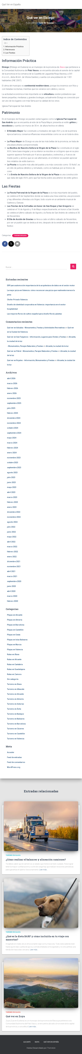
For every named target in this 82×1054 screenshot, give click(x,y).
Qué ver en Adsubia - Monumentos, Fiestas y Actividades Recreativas (36, 328)
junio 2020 (11, 586)
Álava (62, 67)
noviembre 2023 (14, 458)
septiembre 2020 (14, 581)
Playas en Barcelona (15, 625)
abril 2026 (11, 378)
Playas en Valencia (15, 650)
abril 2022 (11, 542)
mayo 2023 (11, 487)
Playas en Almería (14, 620)
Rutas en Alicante (14, 659)
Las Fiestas (10, 53)
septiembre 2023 (14, 467)
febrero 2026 (12, 388)
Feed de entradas (14, 757)
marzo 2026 (12, 383)
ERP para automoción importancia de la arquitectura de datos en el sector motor (41, 285)
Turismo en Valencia (15, 739)
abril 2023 (11, 492)
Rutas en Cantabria (15, 664)
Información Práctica (14, 47)
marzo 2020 (12, 596)
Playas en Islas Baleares (17, 640)
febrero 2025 (12, 413)
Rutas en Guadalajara (16, 669)
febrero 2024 (12, 448)
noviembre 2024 (14, 423)
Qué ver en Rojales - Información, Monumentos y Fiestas (30, 360)
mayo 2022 (11, 537)
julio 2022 (11, 527)
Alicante (27, 1042)
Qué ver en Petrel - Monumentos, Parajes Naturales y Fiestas (32, 351)
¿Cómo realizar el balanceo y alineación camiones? (36, 859)
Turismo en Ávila (14, 709)
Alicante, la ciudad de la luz (57, 346)
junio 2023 (11, 482)
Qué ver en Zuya (15, 1016)
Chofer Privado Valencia (17, 300)
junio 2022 (11, 532)
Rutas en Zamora (14, 674)
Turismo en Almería (15, 699)
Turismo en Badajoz (15, 714)
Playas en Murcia (14, 645)
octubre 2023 (12, 462)
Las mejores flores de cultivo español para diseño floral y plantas (34, 314)
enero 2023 (12, 507)
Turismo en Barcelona (16, 724)
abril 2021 (11, 571)
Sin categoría (12, 679)
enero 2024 (12, 453)
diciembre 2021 (13, 561)
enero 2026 (12, 393)
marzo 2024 (12, 443)
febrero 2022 (12, 552)
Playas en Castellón (15, 630)
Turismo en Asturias (15, 704)
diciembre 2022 (13, 512)
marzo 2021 (12, 576)
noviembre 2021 (14, 566)
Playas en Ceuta (13, 635)
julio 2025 (11, 408)
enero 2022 (12, 557)
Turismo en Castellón (16, 734)
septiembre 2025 (14, 403)
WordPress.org (13, 767)
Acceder (10, 752)
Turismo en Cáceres (15, 729)
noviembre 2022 (14, 517)
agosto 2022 (12, 522)
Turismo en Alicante (15, 694)
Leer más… (43, 870)
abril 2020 (11, 591)
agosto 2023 (12, 472)
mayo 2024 (11, 438)
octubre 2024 (12, 428)
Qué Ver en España (51, 1042)
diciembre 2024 (13, 418)
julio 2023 (11, 477)
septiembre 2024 (14, 433)
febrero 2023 (12, 502)
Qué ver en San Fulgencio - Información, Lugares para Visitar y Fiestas (36, 337)
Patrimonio (10, 50)
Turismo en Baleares (15, 719)
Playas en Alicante (14, 615)
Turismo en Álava (20, 235)
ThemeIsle (51, 1048)
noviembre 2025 (14, 398)
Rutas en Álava (13, 654)
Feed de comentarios (16, 762)
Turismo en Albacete (15, 689)
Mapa (37, 1042)
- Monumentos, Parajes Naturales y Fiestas (25, 346)
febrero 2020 (12, 601)
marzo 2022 (12, 547)
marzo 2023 (12, 497)
